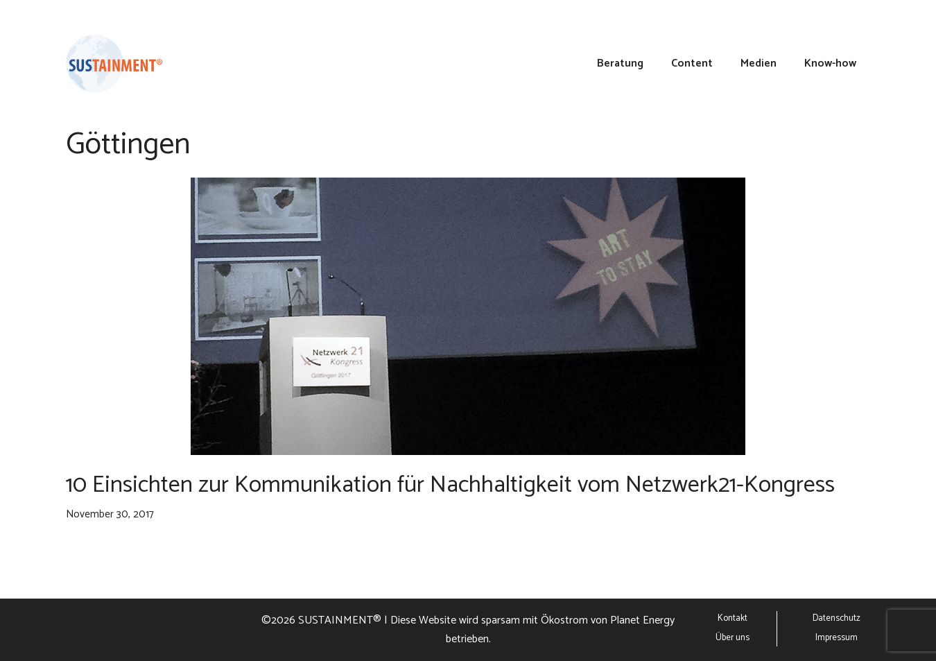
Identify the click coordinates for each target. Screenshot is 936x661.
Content (692, 64)
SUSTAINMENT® (339, 620)
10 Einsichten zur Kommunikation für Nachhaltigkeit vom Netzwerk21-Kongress (450, 485)
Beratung (620, 64)
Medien (758, 64)
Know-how (830, 64)
